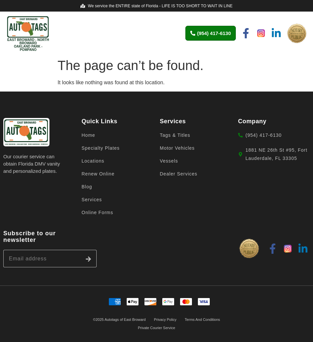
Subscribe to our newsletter (29, 236)
